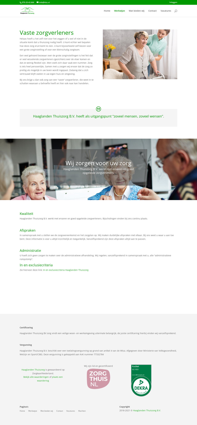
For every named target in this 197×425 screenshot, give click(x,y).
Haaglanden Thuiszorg (33, 369)
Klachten (82, 411)
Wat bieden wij (136, 11)
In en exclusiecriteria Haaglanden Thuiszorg (65, 269)
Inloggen (173, 2)
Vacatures (166, 11)
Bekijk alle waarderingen (36, 376)
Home (107, 11)
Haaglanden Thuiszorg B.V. (147, 410)
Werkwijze (119, 11)
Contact (152, 11)
